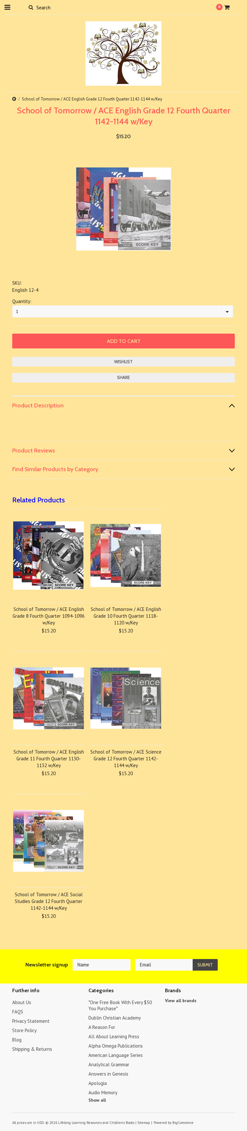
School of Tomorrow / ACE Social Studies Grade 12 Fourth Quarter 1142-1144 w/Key (49, 901)
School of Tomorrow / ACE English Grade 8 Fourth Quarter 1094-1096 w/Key (49, 616)
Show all (97, 1100)
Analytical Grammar (108, 1064)
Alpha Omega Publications (115, 1046)
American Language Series (115, 1055)
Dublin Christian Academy (114, 1018)
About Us (21, 1002)
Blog (17, 1040)
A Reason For (101, 1027)
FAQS (17, 1012)
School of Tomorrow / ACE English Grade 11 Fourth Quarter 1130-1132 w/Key (49, 758)
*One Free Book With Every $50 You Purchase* (120, 1005)
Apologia (97, 1083)
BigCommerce (183, 1122)
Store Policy (24, 1030)
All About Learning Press (113, 1036)
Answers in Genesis (108, 1074)
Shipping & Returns (32, 1049)
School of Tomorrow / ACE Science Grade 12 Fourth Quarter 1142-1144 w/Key (125, 758)
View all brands (181, 1000)
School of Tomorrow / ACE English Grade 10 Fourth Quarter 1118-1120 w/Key (126, 616)
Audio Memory (102, 1092)
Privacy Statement (31, 1021)
